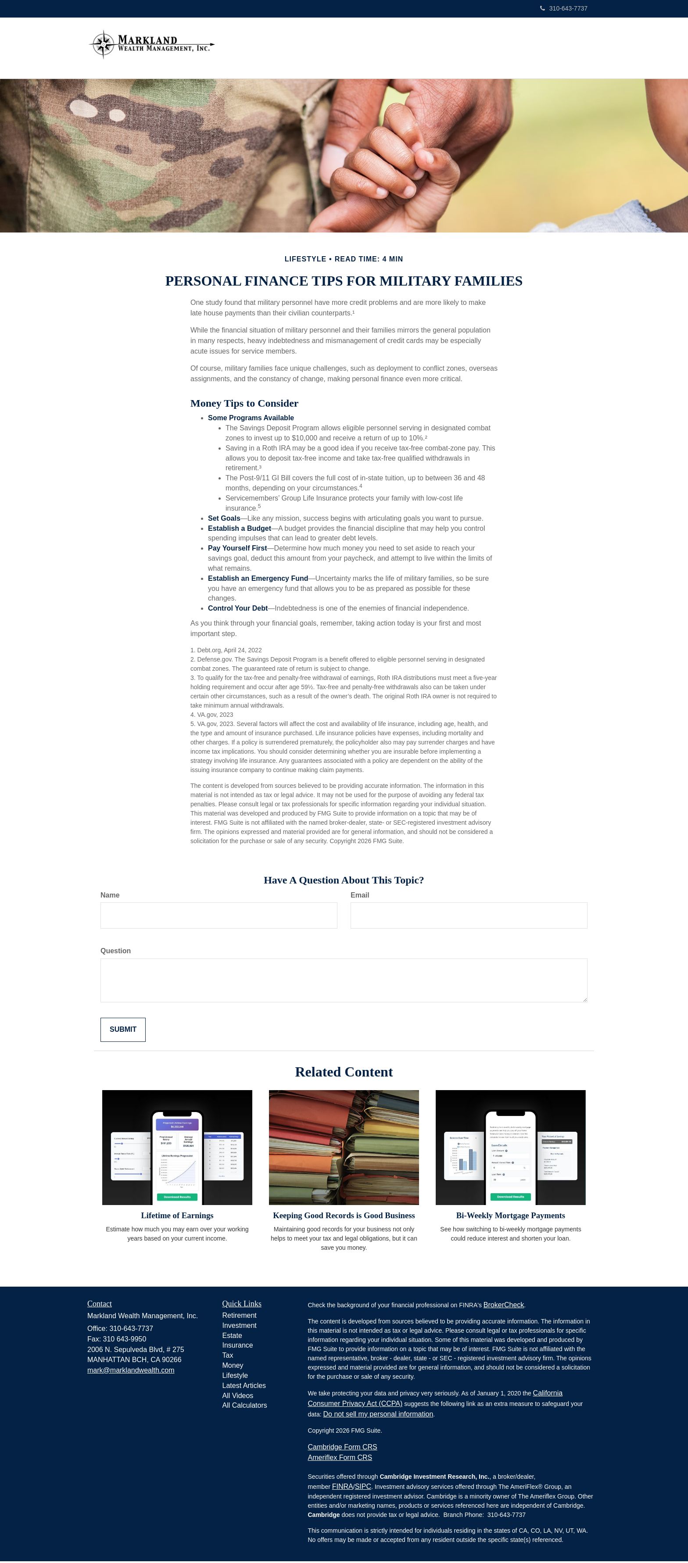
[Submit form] (123, 1031)
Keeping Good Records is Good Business (344, 1217)
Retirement (239, 1317)
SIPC (363, 1488)
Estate (232, 1337)
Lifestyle (235, 1377)
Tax (227, 1357)
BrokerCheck (504, 1306)
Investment (239, 1327)
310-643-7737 (564, 8)
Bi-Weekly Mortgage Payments (510, 1217)
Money (233, 1367)
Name (110, 897)
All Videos (238, 1397)
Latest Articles (244, 1387)
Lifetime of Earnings (177, 1217)
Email (360, 897)
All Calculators (244, 1407)
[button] (356, 48)
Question (115, 952)
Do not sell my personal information (378, 1416)
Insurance (237, 1347)
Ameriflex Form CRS (340, 1459)
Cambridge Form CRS (342, 1448)
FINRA (342, 1488)
